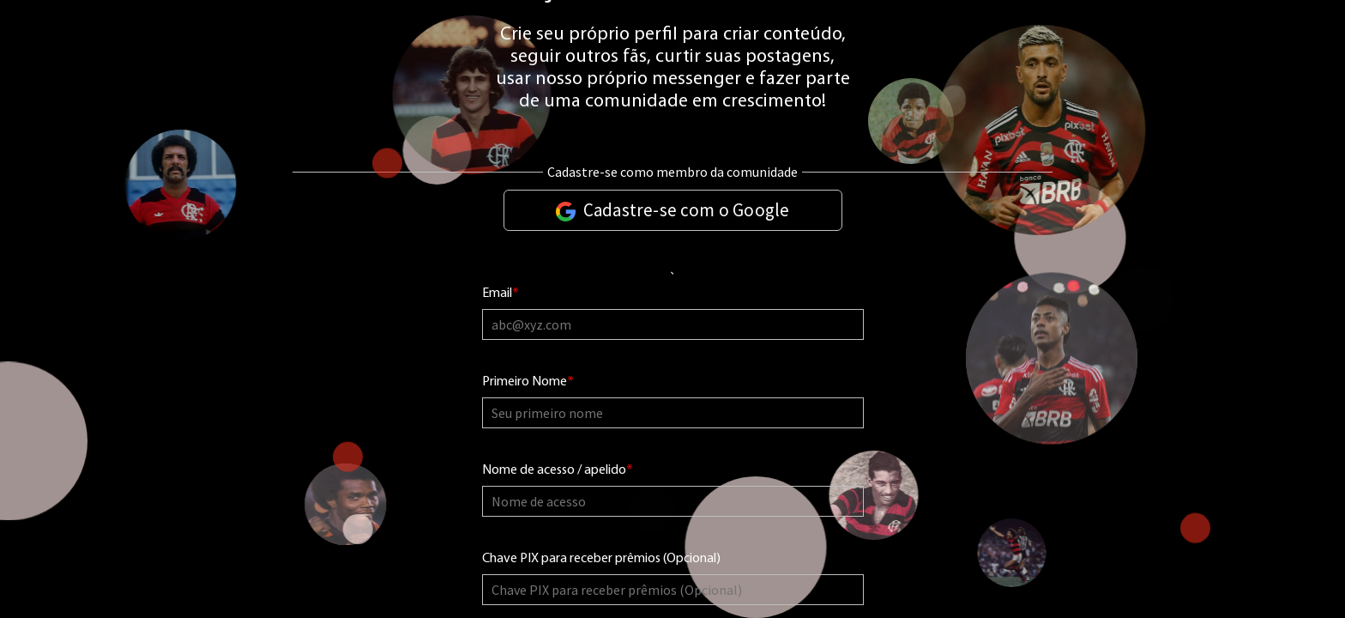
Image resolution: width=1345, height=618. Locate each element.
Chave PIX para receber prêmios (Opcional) (601, 559)
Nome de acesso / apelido (557, 471)
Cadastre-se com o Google (673, 209)
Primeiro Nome (528, 382)
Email (500, 294)
